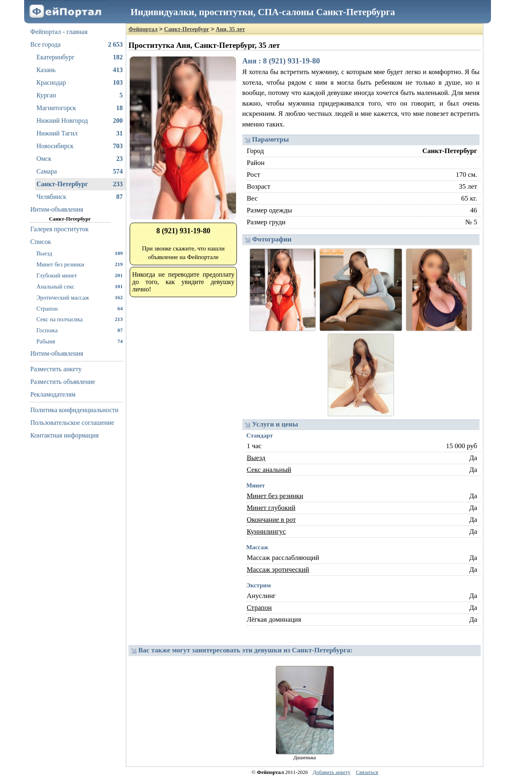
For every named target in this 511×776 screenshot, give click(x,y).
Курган (79, 95)
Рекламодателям (53, 394)
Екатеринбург (79, 57)
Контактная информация (64, 435)
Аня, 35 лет (230, 29)
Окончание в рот (271, 519)
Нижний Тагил (79, 133)
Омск (79, 159)
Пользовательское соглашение (72, 422)
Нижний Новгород (79, 121)
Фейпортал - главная (59, 31)
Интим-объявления (56, 209)
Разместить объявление (62, 381)
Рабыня (79, 341)
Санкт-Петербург (79, 184)
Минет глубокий (271, 508)
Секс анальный (269, 470)
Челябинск (79, 197)
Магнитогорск (79, 108)
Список (40, 241)
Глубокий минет (79, 275)
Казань (79, 70)
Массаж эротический (278, 569)
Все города (76, 44)
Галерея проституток (59, 229)
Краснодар (79, 83)
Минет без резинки (79, 264)
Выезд (79, 253)
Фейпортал (143, 29)
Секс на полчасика (79, 319)
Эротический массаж (79, 297)
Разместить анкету (56, 368)
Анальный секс (79, 286)
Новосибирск (79, 146)
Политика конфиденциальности (74, 409)
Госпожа (79, 330)
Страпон (79, 308)
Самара (79, 171)
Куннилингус (266, 531)
